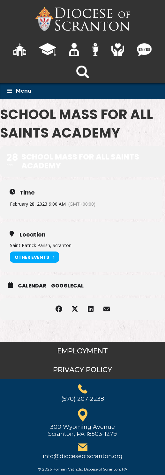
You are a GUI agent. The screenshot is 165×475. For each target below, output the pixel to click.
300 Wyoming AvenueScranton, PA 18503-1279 (82, 430)
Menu (18, 91)
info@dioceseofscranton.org (83, 456)
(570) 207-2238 (82, 398)
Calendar (32, 286)
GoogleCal (67, 286)
